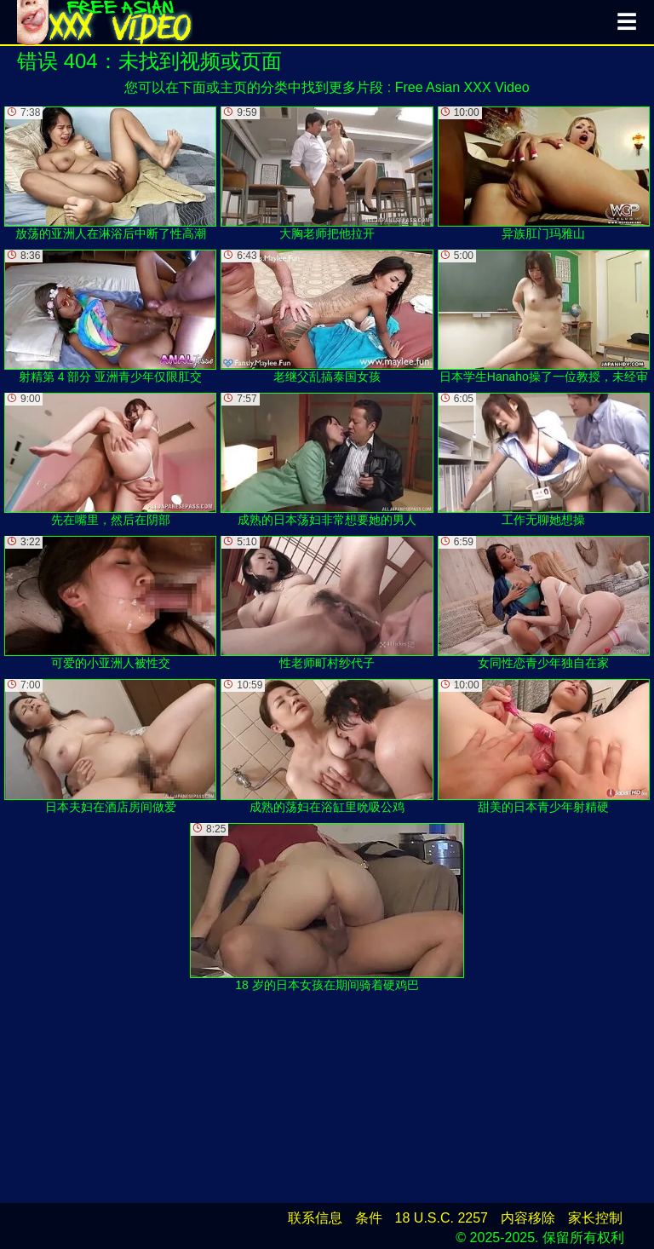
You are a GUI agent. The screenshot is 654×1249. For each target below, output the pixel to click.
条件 (368, 1218)
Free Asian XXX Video (462, 87)
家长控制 (595, 1218)
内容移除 (528, 1218)
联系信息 (315, 1218)
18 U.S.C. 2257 (441, 1218)
